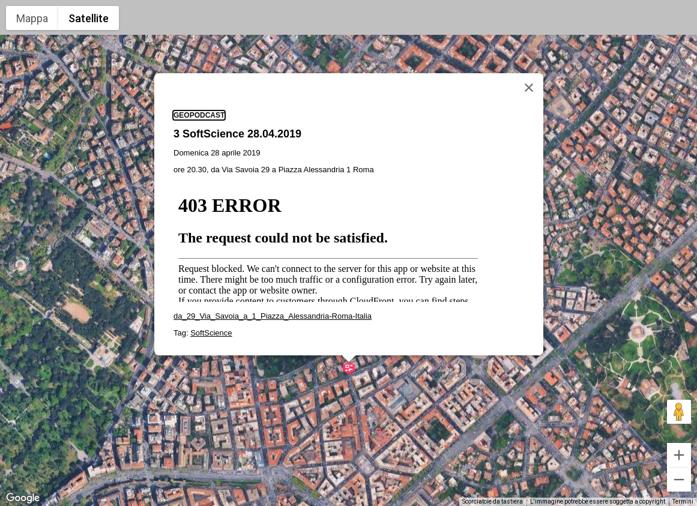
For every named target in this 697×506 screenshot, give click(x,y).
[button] (349, 368)
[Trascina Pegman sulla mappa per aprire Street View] (679, 412)
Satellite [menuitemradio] (88, 18)
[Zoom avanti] (679, 455)
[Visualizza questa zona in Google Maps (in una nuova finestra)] (23, 498)
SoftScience (211, 332)
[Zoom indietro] (679, 480)
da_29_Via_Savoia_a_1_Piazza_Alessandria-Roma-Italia (272, 316)
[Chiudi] (528, 87)
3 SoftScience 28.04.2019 (237, 134)
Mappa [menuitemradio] (32, 18)
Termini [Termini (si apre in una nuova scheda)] (682, 501)
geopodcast (199, 115)
